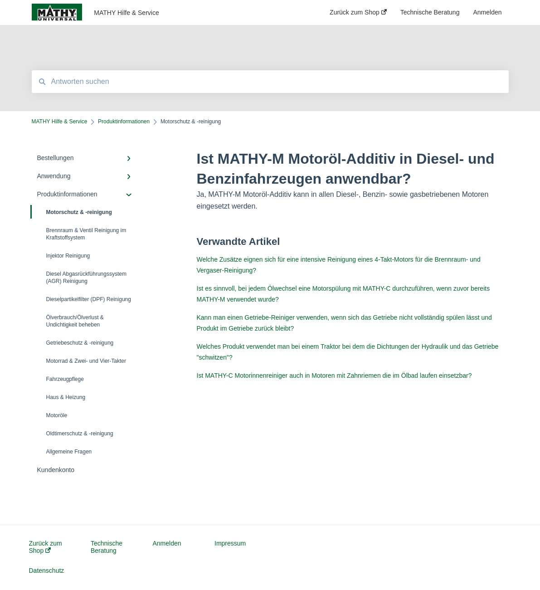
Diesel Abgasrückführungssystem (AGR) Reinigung (86, 277)
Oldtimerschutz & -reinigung (79, 433)
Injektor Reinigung (68, 256)
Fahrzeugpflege (65, 379)
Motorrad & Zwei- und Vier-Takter (86, 361)
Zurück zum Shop (45, 547)
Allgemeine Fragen (69, 452)
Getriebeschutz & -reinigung (80, 343)
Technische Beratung (106, 547)
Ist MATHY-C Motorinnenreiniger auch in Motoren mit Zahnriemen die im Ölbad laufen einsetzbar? (334, 375)
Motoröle (57, 415)
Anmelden (167, 543)
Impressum (230, 543)
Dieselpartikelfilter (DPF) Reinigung (88, 299)
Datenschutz (46, 570)
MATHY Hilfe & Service (126, 12)
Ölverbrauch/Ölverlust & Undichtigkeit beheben (75, 321)
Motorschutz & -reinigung (72, 212)
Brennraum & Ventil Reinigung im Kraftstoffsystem (86, 234)
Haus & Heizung (66, 397)
